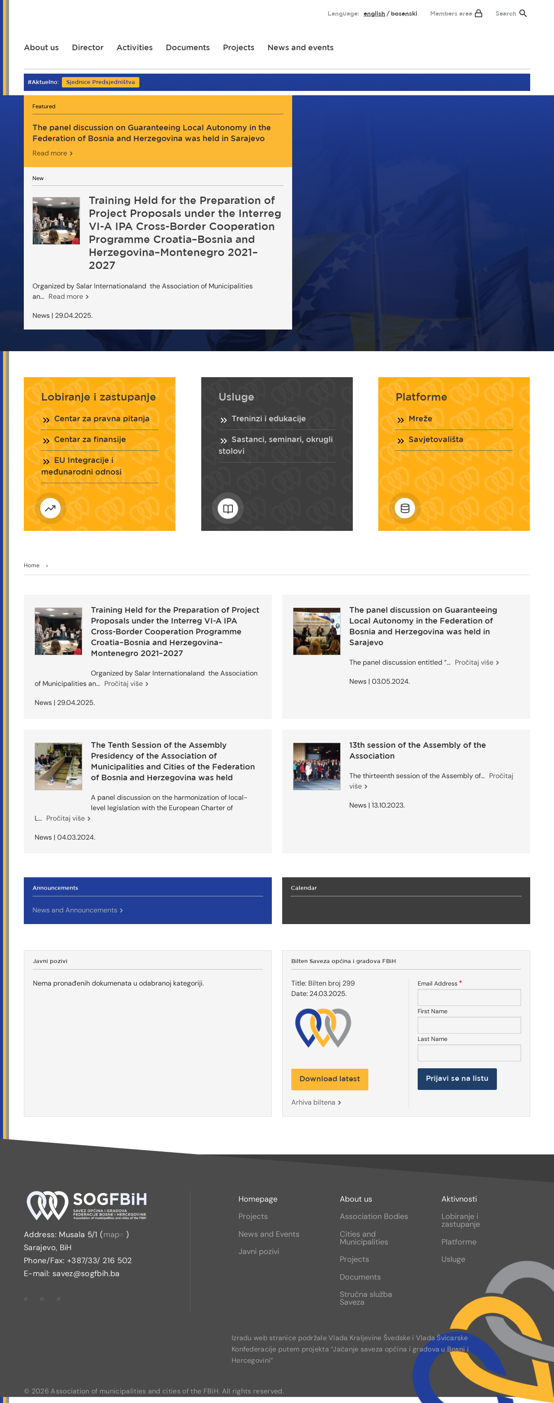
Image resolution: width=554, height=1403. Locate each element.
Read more (49, 153)
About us (41, 48)
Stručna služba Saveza (366, 1298)
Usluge (453, 1259)
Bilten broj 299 (331, 983)
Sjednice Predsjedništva (100, 82)
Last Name (433, 1039)
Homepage (257, 1199)
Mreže (420, 419)
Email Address (437, 983)
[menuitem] (38, 11)
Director (87, 48)
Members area (451, 13)
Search (506, 13)
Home (31, 565)
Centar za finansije (90, 439)
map (114, 1234)
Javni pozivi (258, 1251)
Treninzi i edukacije (269, 419)
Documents (188, 48)
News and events (300, 48)
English (374, 13)
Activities (134, 48)
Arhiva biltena (313, 1102)
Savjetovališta (436, 439)
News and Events (269, 1234)
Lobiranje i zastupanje (460, 1220)
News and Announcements (74, 910)
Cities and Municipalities (364, 1238)
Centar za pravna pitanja (102, 419)
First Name (433, 1011)
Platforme (459, 1242)
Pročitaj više (123, 683)
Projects (238, 48)
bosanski (404, 13)
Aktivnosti (459, 1199)
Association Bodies (374, 1216)
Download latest (330, 1079)
